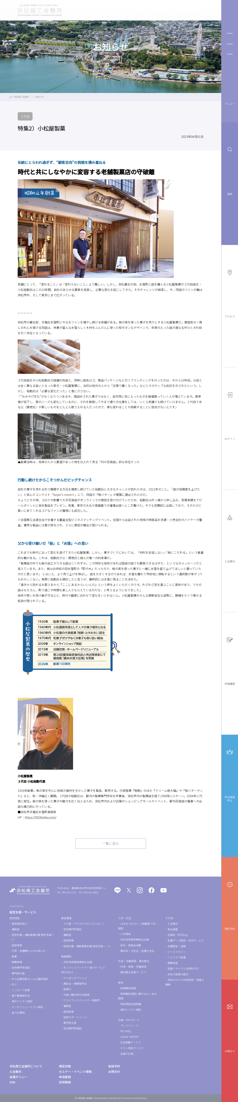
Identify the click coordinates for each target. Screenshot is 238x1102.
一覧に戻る (110, 843)
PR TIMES (125, 1031)
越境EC (67, 989)
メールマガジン (177, 952)
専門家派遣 (18, 973)
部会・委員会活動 (130, 945)
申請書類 (230, 660)
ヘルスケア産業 (177, 957)
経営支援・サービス (94, 10)
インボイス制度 (21, 990)
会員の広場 (126, 1054)
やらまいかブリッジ (75, 978)
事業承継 (17, 962)
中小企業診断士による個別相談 (30, 979)
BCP (14, 984)
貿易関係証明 (128, 988)
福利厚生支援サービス (133, 972)
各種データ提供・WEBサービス (186, 940)
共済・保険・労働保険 (133, 966)
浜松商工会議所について (196, 10)
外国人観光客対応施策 (76, 995)
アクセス (230, 292)
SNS (12, 1082)
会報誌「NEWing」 (178, 935)
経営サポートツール (75, 1017)
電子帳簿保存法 (21, 995)
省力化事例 (18, 1012)
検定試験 (123, 10)
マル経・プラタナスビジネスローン (84, 923)
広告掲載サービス (130, 1042)
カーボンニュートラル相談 (27, 1007)
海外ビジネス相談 (22, 1001)
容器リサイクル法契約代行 (183, 968)
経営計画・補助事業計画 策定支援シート (87, 946)
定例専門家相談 (21, 967)
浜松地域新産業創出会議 (77, 962)
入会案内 (230, 537)
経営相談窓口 (19, 923)
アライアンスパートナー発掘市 (81, 1000)
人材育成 (125, 934)
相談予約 (230, 905)
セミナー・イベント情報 (154, 10)
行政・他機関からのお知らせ (29, 951)
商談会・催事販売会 (75, 983)
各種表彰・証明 (177, 946)
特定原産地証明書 (130, 1004)
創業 (14, 956)
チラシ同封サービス (132, 1048)
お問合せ (230, 1027)
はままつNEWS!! (129, 1037)
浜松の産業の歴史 (178, 974)
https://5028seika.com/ (40, 817)
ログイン (230, 415)
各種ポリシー (18, 1077)
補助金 (16, 929)
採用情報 (65, 1082)
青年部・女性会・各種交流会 (137, 951)
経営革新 (17, 945)
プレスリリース (129, 1025)
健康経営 (173, 963)
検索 (229, 170)
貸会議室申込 (230, 774)
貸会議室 (173, 929)
